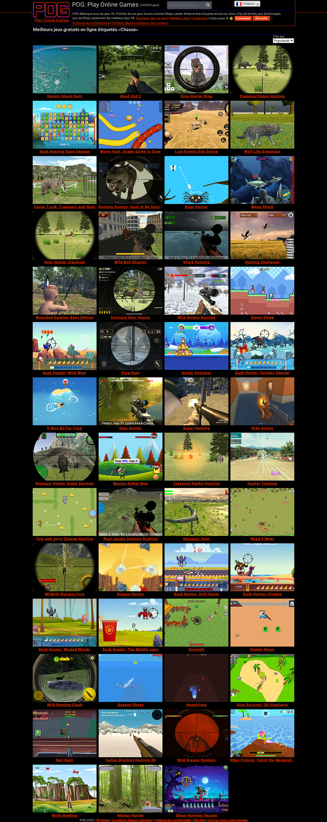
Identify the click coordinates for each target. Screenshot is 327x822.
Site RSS (199, 820)
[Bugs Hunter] (196, 180)
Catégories (199, 18)
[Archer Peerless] (196, 346)
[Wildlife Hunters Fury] (64, 567)
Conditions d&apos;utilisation (132, 820)
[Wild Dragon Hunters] (196, 733)
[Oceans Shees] (130, 678)
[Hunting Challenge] (262, 235)
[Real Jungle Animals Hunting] (130, 512)
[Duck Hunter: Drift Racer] (196, 567)
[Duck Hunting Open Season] (64, 124)
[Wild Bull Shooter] (130, 235)
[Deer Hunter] (130, 401)
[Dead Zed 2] (130, 69)
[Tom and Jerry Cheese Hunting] (64, 512)
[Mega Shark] (262, 180)
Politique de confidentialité (91, 23)
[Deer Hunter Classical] (64, 235)
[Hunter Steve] (262, 622)
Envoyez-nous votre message (227, 820)
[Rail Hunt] (64, 733)
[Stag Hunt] (130, 346)
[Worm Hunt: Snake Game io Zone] (130, 124)
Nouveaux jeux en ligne (152, 18)
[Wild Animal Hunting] (196, 290)
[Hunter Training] (262, 456)
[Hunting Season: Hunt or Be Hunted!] (130, 180)
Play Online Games (51, 20)
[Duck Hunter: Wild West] (64, 346)
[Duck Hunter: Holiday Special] (262, 346)
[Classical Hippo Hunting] (262, 69)
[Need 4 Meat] (262, 512)
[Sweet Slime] (262, 290)
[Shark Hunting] (196, 235)
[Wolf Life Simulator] (262, 124)
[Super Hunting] (196, 401)
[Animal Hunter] (130, 788)
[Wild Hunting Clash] (64, 678)
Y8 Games (103, 820)
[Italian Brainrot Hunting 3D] (130, 733)
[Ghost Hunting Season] (196, 788)
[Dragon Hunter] (130, 567)
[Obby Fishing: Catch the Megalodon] (262, 733)
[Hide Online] (262, 401)
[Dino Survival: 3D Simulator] (262, 678)
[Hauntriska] (196, 678)
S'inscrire (261, 18)
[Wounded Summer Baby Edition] (64, 290)
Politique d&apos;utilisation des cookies (139, 23)
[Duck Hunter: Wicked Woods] (64, 622)
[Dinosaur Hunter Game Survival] (64, 456)
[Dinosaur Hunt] (196, 512)
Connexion (243, 18)
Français (245, 4)
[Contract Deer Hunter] (130, 290)
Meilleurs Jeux (180, 18)
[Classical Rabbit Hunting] (196, 456)
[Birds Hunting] (64, 788)
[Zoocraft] (196, 622)
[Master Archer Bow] (130, 456)
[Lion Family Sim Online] (196, 124)
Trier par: (279, 36)
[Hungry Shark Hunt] (64, 69)
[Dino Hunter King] (196, 69)
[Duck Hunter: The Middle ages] (130, 622)
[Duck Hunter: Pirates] (262, 567)
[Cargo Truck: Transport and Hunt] (64, 180)
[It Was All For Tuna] (64, 401)
